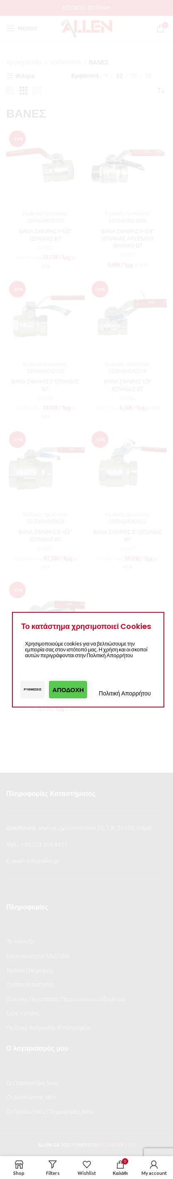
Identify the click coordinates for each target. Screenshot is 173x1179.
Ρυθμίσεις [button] (32, 689)
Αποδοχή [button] (68, 689)
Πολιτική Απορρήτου (125, 693)
